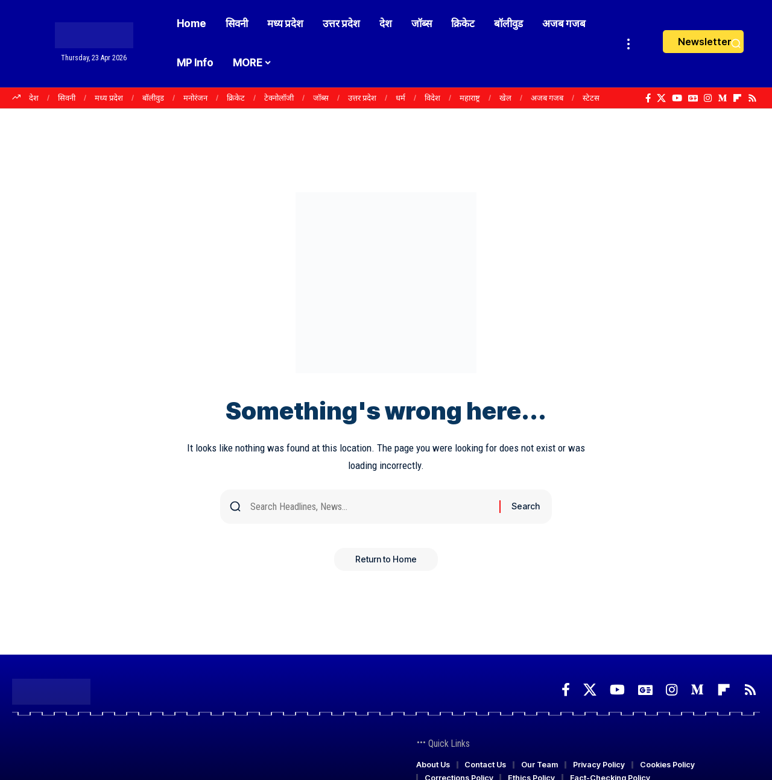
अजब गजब (547, 97)
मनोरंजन (195, 97)
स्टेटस (591, 97)
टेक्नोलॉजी (279, 97)
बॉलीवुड (153, 97)
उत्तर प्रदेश (362, 97)
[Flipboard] (737, 98)
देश (34, 97)
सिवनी (66, 97)
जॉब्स (321, 97)
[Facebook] (648, 98)
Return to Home (386, 563)
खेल (505, 97)
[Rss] (752, 98)
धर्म (400, 97)
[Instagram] (708, 98)
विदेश (432, 97)
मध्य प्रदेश (109, 97)
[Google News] (693, 98)
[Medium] (722, 98)
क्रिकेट (236, 97)
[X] (661, 98)
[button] (628, 43)
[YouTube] (677, 98)
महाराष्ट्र (470, 97)
